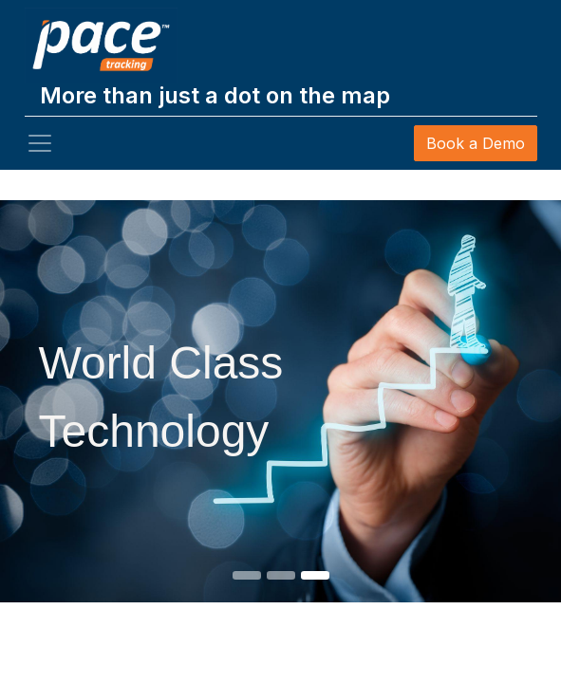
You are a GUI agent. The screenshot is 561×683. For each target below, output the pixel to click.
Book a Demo (475, 143)
